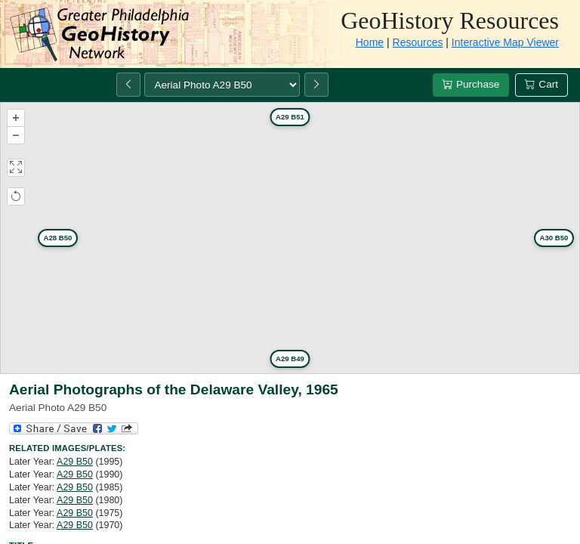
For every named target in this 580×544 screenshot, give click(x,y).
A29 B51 (290, 117)
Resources (418, 42)
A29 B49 (290, 358)
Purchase (471, 84)
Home (370, 42)
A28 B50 (58, 237)
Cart (541, 84)
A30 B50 (554, 237)
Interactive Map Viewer (505, 42)
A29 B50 (75, 461)
